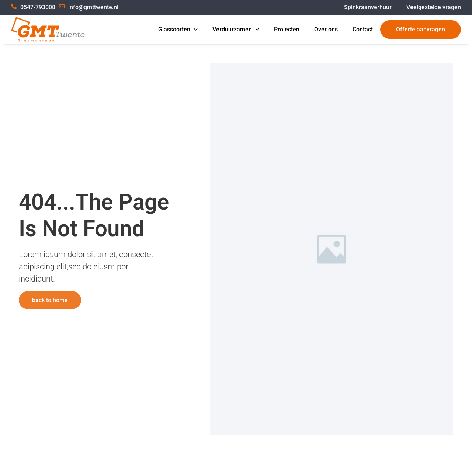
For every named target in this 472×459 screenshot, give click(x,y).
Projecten (286, 29)
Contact (363, 29)
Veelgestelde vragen (433, 7)
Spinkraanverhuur (368, 7)
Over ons (326, 29)
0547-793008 (37, 7)
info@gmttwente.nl (93, 7)
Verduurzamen (235, 29)
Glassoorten (178, 29)
